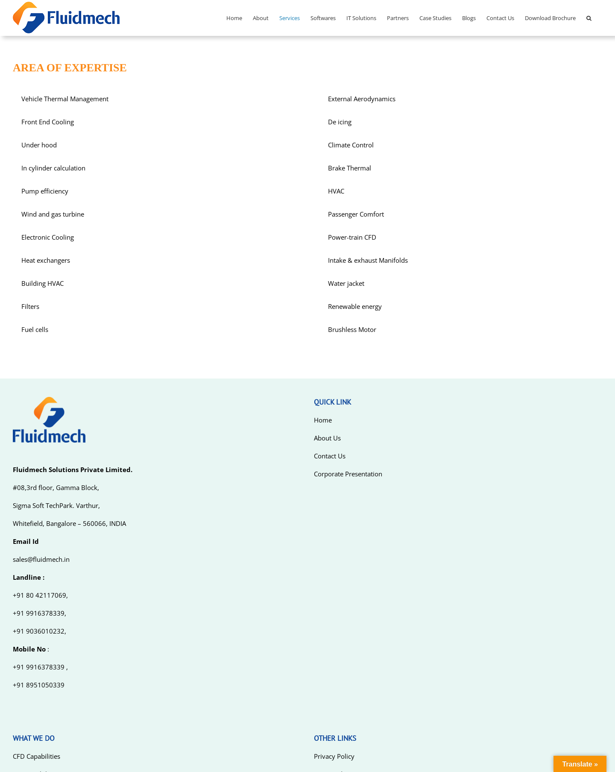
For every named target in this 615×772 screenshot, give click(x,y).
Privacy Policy (334, 756)
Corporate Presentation (348, 474)
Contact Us (330, 456)
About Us (327, 438)
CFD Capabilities (36, 756)
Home (323, 420)
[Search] (589, 18)
